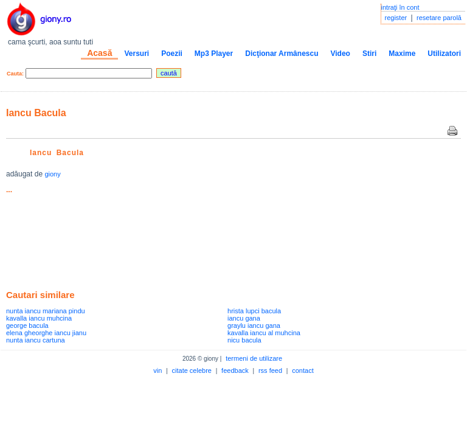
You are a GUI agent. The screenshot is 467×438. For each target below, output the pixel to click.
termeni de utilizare (254, 358)
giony (52, 174)
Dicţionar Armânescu (281, 53)
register (396, 17)
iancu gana (243, 318)
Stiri (369, 53)
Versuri (136, 53)
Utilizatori (444, 53)
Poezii (171, 53)
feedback (235, 370)
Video (340, 53)
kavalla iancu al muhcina (263, 332)
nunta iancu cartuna (35, 340)
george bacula (27, 325)
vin (157, 370)
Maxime (402, 53)
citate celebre (192, 370)
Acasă (99, 53)
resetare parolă (439, 17)
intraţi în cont (400, 7)
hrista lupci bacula (254, 311)
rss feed (270, 370)
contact (302, 370)
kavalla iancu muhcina (39, 318)
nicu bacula (244, 340)
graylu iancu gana (253, 325)
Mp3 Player (214, 53)
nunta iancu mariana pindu (45, 311)
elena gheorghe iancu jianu (46, 332)
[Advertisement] (148, 219)
